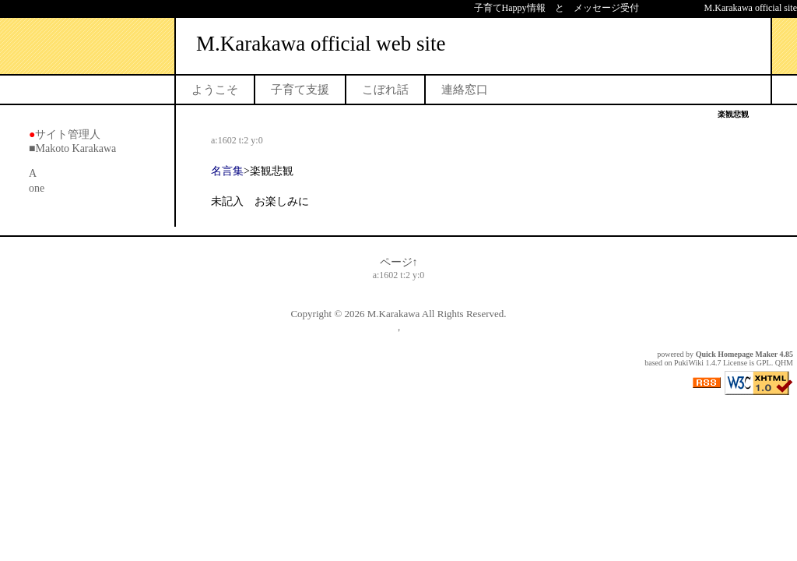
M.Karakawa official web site (320, 43)
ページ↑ (399, 262)
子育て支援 (300, 89)
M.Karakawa (393, 313)
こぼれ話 (385, 89)
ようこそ (214, 89)
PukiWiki (689, 362)
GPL (764, 362)
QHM (784, 362)
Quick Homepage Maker (737, 354)
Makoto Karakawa (75, 148)
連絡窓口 (464, 89)
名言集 (227, 171)
